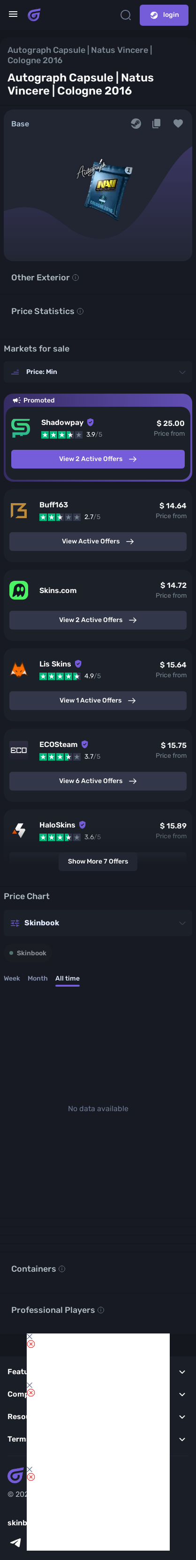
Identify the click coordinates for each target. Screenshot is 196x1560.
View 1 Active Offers (98, 700)
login (164, 15)
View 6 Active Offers (98, 781)
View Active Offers (98, 541)
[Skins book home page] (34, 15)
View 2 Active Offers (98, 459)
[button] (178, 123)
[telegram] (15, 1543)
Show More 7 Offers (98, 861)
